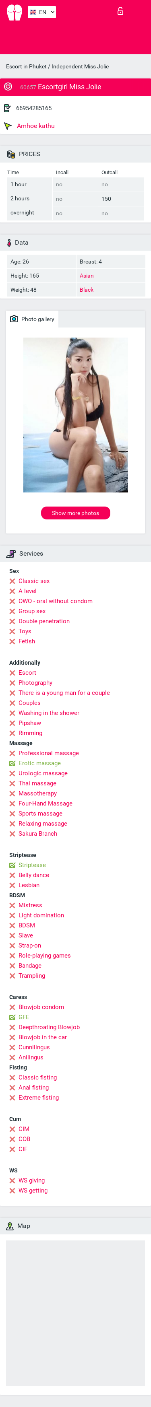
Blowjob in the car (43, 1037)
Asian (87, 275)
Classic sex (34, 581)
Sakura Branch (38, 833)
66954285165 (34, 108)
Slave (26, 935)
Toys (25, 631)
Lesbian (29, 885)
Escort (27, 672)
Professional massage (49, 753)
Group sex (32, 611)
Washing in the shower (49, 713)
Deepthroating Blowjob (49, 1027)
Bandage (30, 965)
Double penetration (44, 621)
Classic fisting (38, 1077)
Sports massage (40, 813)
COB (24, 1139)
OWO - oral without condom (56, 601)
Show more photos (75, 513)
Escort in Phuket (26, 66)
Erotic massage (40, 763)
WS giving (32, 1180)
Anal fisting (34, 1087)
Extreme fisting (39, 1097)
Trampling (32, 975)
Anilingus (31, 1057)
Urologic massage (43, 773)
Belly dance (34, 875)
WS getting (33, 1190)
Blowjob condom (41, 1007)
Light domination (41, 915)
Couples (30, 703)
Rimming (30, 733)
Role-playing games (45, 955)
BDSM (27, 925)
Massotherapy (38, 793)
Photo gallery (32, 318)
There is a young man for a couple (64, 692)
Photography (35, 682)
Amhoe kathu (29, 126)
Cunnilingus (34, 1047)
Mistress (30, 905)
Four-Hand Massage (45, 803)
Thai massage (37, 783)
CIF (23, 1149)
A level (28, 591)
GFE (24, 1017)
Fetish (27, 641)
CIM (24, 1129)
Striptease (32, 865)
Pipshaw (30, 723)
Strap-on (30, 945)
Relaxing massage (43, 823)
